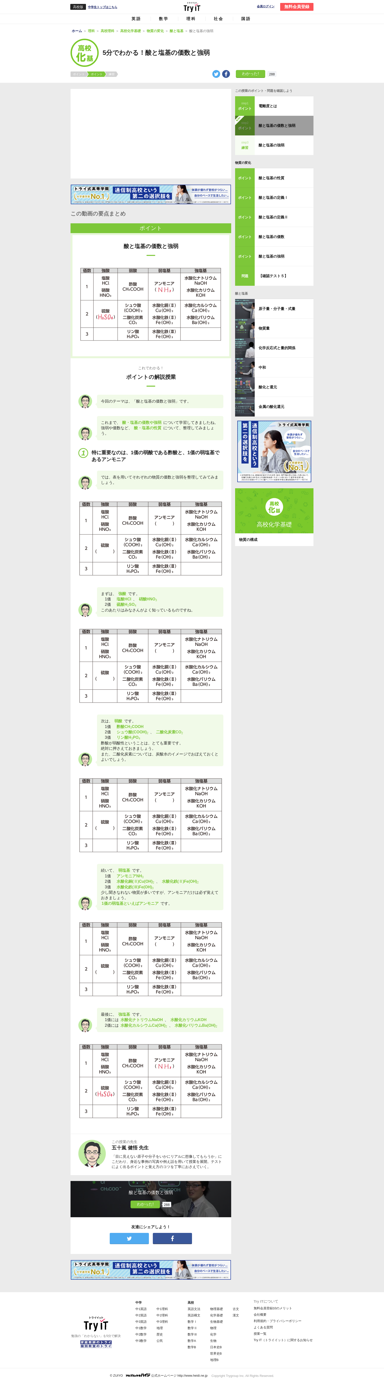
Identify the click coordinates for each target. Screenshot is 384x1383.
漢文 (236, 1315)
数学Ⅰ (192, 1321)
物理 (213, 1328)
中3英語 (141, 1321)
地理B (214, 1360)
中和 (262, 367)
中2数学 (141, 1334)
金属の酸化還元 (271, 407)
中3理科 (162, 1321)
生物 (213, 1341)
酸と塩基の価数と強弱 (277, 125)
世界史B (216, 1353)
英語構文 (194, 1315)
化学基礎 (216, 1315)
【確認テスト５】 (273, 276)
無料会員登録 (296, 6)
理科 (191, 19)
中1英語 (141, 1309)
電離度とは (268, 106)
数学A (192, 1341)
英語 (136, 19)
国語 (246, 19)
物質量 (264, 328)
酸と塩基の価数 (271, 237)
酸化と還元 (268, 387)
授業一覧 (260, 1333)
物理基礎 (216, 1309)
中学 (138, 1302)
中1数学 (141, 1328)
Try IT (192, 7)
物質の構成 (248, 539)
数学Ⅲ (192, 1334)
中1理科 (162, 1309)
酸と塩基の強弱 (271, 145)
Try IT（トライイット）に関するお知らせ (283, 1340)
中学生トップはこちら (102, 7)
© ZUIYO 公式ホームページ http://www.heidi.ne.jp (159, 1375)
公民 (159, 1341)
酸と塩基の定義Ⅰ (273, 197)
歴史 (159, 1334)
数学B (192, 1347)
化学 (213, 1334)
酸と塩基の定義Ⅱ (273, 217)
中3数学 (141, 1341)
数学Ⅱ (192, 1328)
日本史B (216, 1347)
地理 (159, 1328)
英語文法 (194, 1309)
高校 (191, 1302)
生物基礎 (216, 1321)
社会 (219, 19)
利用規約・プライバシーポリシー (277, 1321)
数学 (164, 19)
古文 (236, 1309)
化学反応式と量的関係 (277, 348)
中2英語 (141, 1315)
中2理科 (162, 1315)
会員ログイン (266, 6)
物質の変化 (243, 163)
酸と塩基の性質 (271, 178)
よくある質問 (263, 1327)
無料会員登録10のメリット (273, 1308)
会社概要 (260, 1314)
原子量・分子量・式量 (277, 309)
